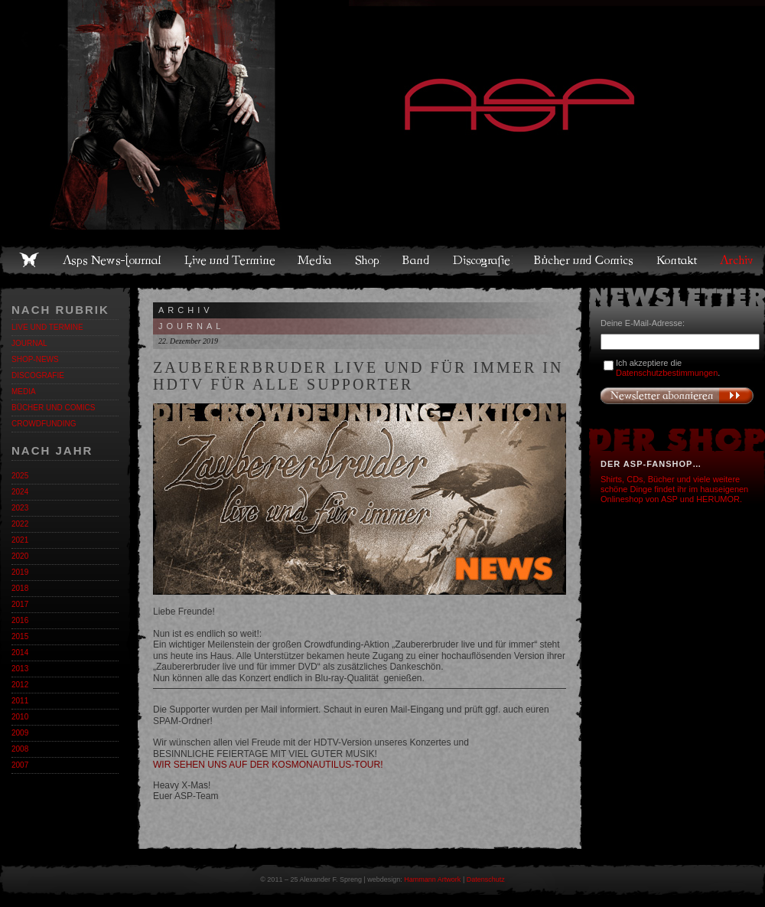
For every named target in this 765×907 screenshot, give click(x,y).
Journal (29, 343)
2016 (19, 620)
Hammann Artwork (432, 879)
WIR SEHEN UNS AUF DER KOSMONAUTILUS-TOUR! (267, 764)
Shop (368, 260)
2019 (19, 572)
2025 (19, 475)
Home (29, 260)
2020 (19, 556)
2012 (19, 684)
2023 (19, 508)
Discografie (483, 260)
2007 (19, 765)
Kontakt (677, 260)
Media (316, 260)
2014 (19, 652)
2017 (19, 604)
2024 (19, 492)
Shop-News (35, 359)
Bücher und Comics (584, 260)
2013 (19, 668)
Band (416, 260)
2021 (19, 540)
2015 (19, 636)
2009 (19, 733)
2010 (19, 717)
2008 (19, 749)
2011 (19, 701)
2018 (19, 588)
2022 (19, 524)
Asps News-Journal (113, 260)
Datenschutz (486, 879)
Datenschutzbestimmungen (667, 372)
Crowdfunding (43, 423)
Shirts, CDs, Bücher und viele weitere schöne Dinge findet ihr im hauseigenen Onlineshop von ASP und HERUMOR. (674, 489)
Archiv (737, 260)
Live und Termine (230, 260)
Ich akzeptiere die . (668, 367)
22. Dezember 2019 (188, 341)
